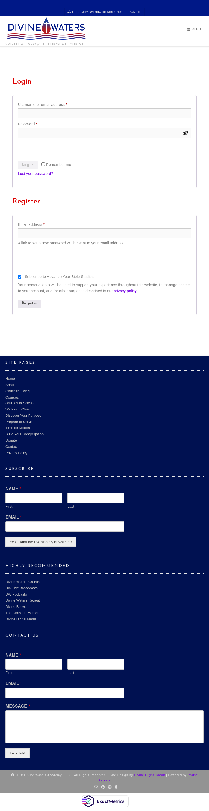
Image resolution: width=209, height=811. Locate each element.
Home (10, 379)
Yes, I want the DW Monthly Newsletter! (41, 542)
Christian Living (17, 391)
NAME (13, 488)
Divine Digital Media (21, 619)
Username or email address (50, 104)
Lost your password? (35, 173)
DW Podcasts (16, 594)
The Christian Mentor (21, 613)
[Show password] (185, 133)
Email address (39, 224)
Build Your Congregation (24, 434)
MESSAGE (17, 706)
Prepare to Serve (18, 422)
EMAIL (13, 517)
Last (70, 506)
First (8, 506)
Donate (135, 11)
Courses (12, 397)
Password (35, 123)
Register (29, 303)
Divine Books (15, 607)
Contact (11, 447)
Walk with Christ (18, 409)
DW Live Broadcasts (21, 588)
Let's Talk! (17, 753)
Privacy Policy (16, 453)
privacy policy (125, 291)
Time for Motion (17, 428)
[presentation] (59, 150)
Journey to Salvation (21, 403)
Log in (28, 165)
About (10, 385)
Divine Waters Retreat (22, 600)
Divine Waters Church (22, 582)
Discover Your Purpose (23, 415)
